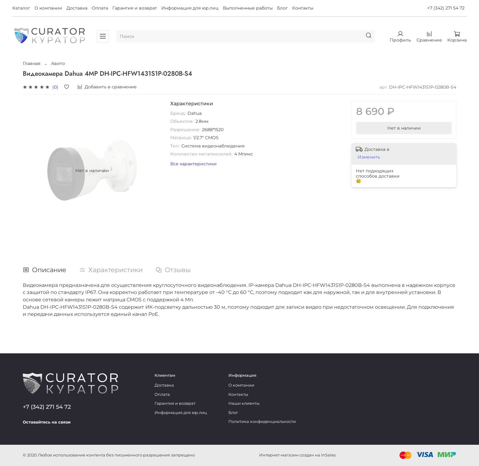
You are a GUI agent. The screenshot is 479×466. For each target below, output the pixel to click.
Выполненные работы (248, 8)
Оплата (100, 8)
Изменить (369, 157)
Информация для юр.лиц (190, 8)
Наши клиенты (244, 403)
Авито (58, 63)
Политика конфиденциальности (262, 421)
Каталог (21, 8)
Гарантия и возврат (134, 8)
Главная (31, 63)
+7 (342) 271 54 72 (446, 8)
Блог (282, 8)
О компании (48, 8)
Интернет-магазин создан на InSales (297, 455)
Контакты (302, 8)
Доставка (76, 8)
